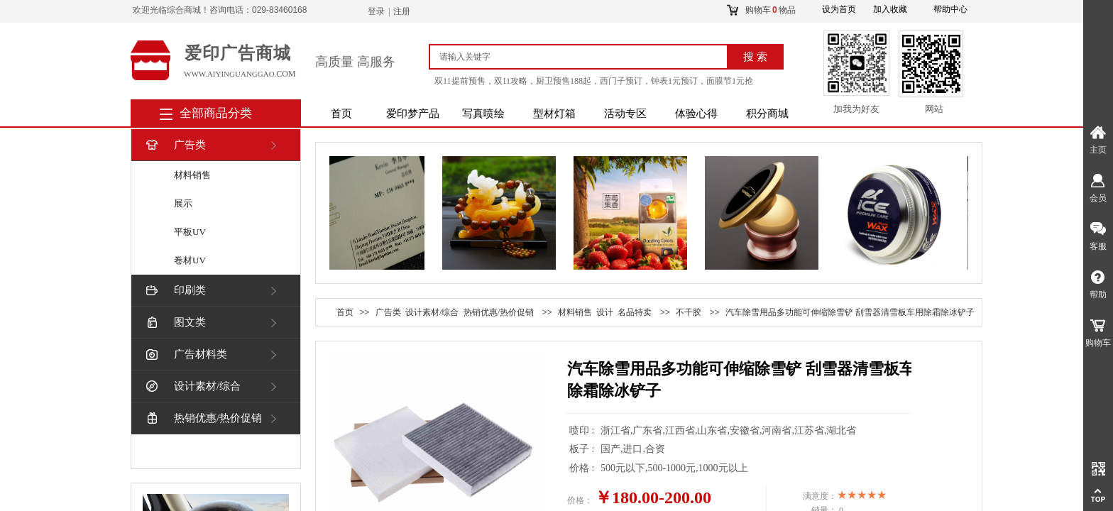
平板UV (190, 231)
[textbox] (583, 57)
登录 (376, 11)
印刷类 (174, 291)
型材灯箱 (554, 113)
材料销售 (192, 175)
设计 (604, 312)
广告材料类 (185, 354)
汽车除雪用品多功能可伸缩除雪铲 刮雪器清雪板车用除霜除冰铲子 (850, 312)
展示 (183, 203)
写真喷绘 (483, 113)
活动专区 (625, 113)
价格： (580, 500)
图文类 (174, 322)
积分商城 (767, 113)
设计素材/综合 (192, 386)
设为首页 (839, 9)
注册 (401, 11)
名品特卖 (635, 312)
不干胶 (688, 312)
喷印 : (583, 430)
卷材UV (190, 260)
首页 (341, 113)
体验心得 (696, 113)
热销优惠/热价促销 (202, 418)
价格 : (583, 468)
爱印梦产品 (412, 113)
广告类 (174, 145)
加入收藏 (890, 9)
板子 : (583, 449)
